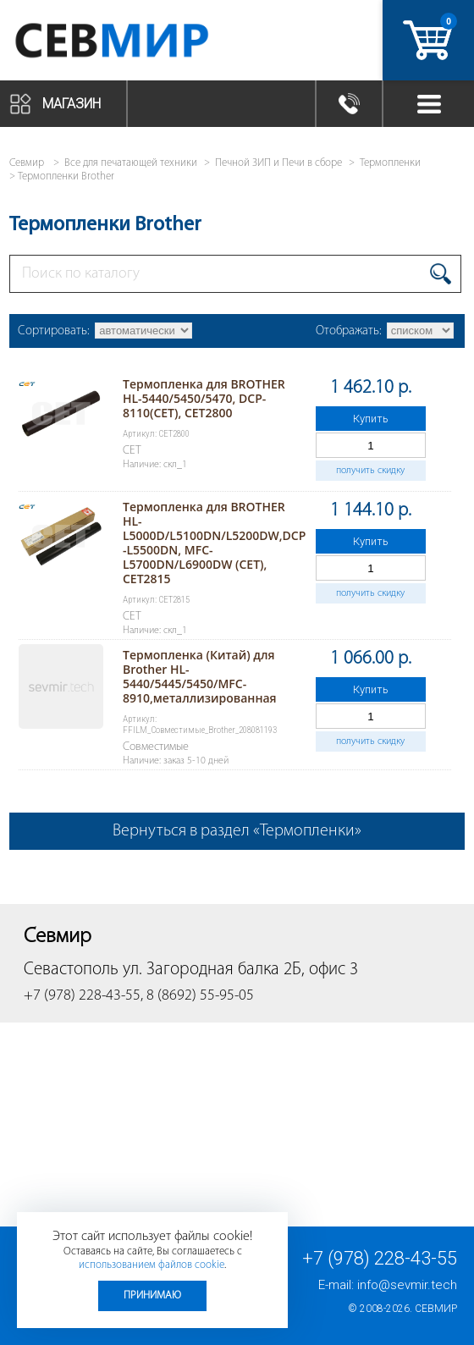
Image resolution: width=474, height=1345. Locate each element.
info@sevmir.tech (407, 1285)
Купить (371, 418)
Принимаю (152, 1295)
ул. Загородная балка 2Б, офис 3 (240, 969)
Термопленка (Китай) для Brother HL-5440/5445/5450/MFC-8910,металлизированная (200, 676)
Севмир (436, 1309)
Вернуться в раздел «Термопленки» (237, 831)
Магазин (71, 104)
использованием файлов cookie (151, 1265)
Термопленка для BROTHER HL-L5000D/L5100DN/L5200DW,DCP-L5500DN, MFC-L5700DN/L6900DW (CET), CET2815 (214, 543)
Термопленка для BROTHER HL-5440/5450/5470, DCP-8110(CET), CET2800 (204, 398)
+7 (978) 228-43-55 (379, 1258)
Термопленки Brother (66, 176)
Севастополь (71, 969)
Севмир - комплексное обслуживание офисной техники (146, 40)
